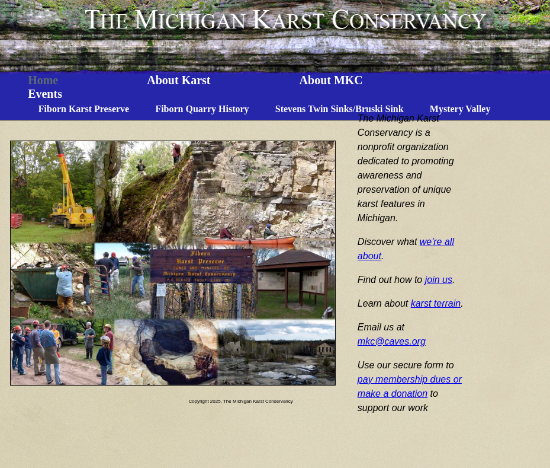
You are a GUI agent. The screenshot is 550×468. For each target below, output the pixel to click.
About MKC (331, 80)
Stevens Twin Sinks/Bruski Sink (339, 108)
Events (45, 93)
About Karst (178, 80)
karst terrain (436, 303)
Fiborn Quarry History (202, 108)
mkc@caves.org (392, 341)
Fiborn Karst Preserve (83, 108)
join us (438, 280)
